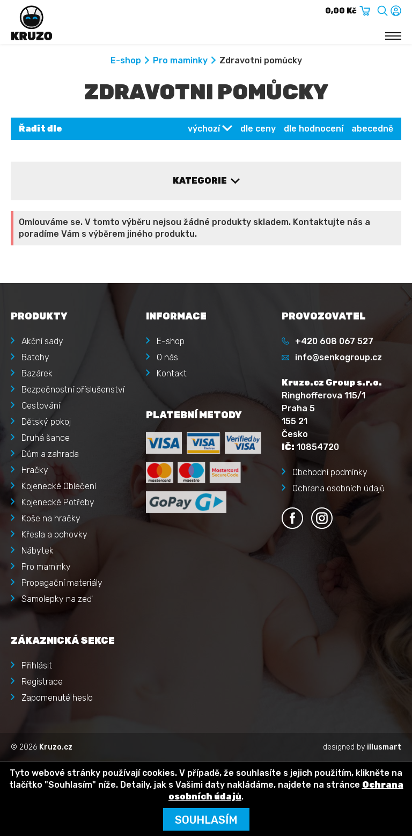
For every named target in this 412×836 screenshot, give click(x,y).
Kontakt (172, 373)
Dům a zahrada (50, 454)
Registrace (42, 682)
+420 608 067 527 (334, 341)
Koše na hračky (50, 518)
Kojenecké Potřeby (57, 502)
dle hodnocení (313, 128)
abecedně (372, 128)
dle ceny (258, 128)
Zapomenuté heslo (57, 698)
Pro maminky (180, 60)
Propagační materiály (61, 583)
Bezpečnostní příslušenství (72, 389)
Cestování (40, 406)
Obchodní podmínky (329, 472)
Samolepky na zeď (56, 599)
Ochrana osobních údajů (338, 488)
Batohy (35, 357)
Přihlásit (36, 665)
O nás (167, 357)
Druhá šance (45, 438)
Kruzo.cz (55, 747)
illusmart (384, 747)
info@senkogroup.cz (338, 357)
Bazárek (37, 373)
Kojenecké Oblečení (58, 486)
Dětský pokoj (46, 422)
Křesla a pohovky (54, 534)
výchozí (204, 128)
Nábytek (37, 551)
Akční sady (42, 341)
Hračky (34, 470)
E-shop (126, 60)
